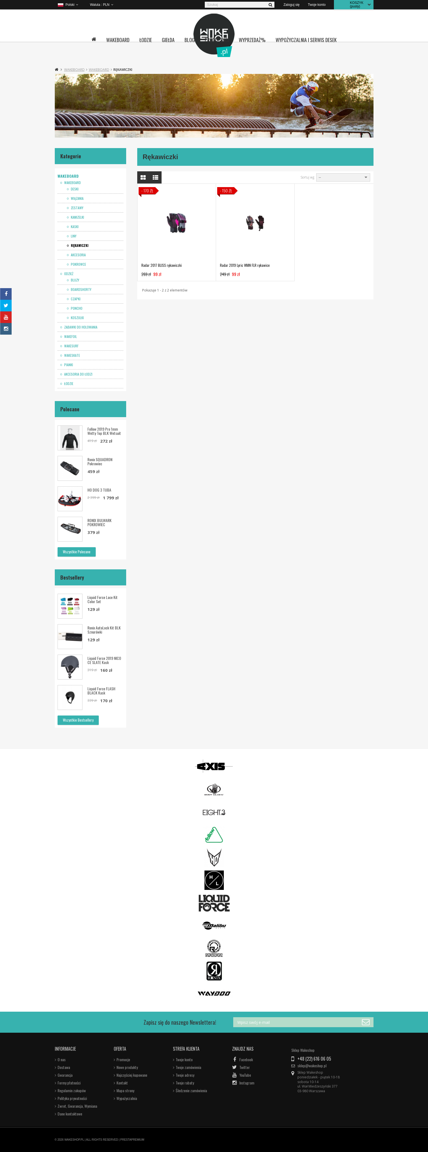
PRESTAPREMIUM (132, 1139)
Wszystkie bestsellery (78, 720)
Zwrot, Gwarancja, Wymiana (77, 1106)
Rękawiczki (79, 245)
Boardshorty (80, 289)
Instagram (246, 1083)
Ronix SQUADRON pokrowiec (99, 461)
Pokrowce (78, 264)
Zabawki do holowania (80, 327)
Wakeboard (117, 39)
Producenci (217, 39)
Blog (190, 39)
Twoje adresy (185, 1075)
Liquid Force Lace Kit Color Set (102, 599)
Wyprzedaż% (252, 39)
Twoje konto (184, 1059)
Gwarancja (65, 1075)
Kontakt (122, 1083)
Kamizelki (77, 217)
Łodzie (145, 39)
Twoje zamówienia (188, 1067)
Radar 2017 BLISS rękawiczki (161, 265)
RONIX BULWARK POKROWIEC (99, 522)
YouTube (245, 1075)
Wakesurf (71, 346)
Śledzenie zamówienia (191, 1090)
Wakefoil (70, 336)
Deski (74, 189)
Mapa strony (125, 1090)
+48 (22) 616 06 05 (314, 1059)
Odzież (68, 273)
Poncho (76, 308)
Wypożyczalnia (126, 1098)
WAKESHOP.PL (74, 1139)
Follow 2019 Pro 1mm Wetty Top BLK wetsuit (104, 431)
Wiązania (77, 198)
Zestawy (76, 208)
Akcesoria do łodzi (77, 374)
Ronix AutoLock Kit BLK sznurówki (104, 630)
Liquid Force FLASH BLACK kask (101, 691)
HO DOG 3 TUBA (99, 490)
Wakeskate (71, 355)
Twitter (244, 1067)
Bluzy (74, 280)
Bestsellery (72, 577)
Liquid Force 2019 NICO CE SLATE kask (104, 660)
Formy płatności (69, 1083)
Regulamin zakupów (72, 1090)
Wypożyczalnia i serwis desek (306, 39)
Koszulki (77, 317)
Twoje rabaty (185, 1083)
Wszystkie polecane (76, 551)
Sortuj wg (307, 177)
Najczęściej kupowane (131, 1075)
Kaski (74, 226)
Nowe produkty (127, 1067)
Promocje (123, 1059)
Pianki (68, 364)
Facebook (246, 1059)
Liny (73, 236)
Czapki (75, 299)
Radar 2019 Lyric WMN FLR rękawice (245, 265)
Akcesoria (78, 255)
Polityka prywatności (72, 1098)
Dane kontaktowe (70, 1114)
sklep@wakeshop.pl (311, 1066)
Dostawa (64, 1067)
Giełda (168, 39)
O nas (62, 1059)
